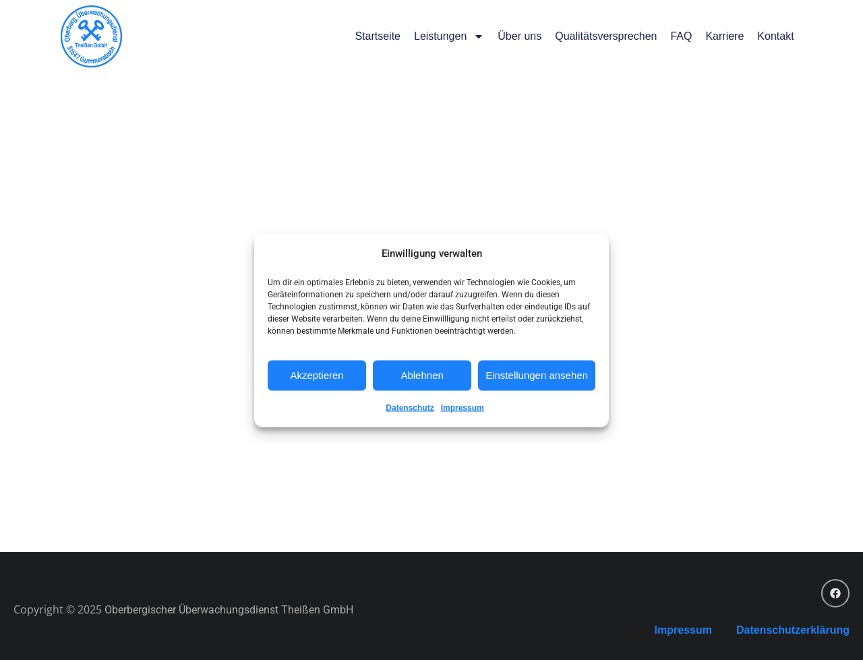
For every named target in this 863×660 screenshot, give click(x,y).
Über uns (519, 36)
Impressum (462, 407)
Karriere (724, 36)
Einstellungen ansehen (536, 375)
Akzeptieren (316, 375)
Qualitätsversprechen (606, 36)
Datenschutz (410, 407)
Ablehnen (421, 375)
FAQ (681, 36)
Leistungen (449, 36)
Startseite (377, 36)
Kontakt (775, 36)
